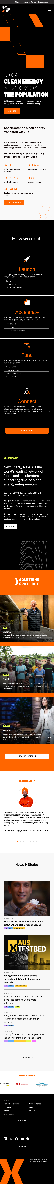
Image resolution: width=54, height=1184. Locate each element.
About (30, 1107)
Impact (6, 1111)
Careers (31, 1111)
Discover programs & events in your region (32, 2)
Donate (22, 1146)
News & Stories (34, 1104)
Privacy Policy (43, 1161)
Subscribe (23, 1120)
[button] (17, 841)
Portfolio (7, 1107)
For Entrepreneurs (11, 1104)
